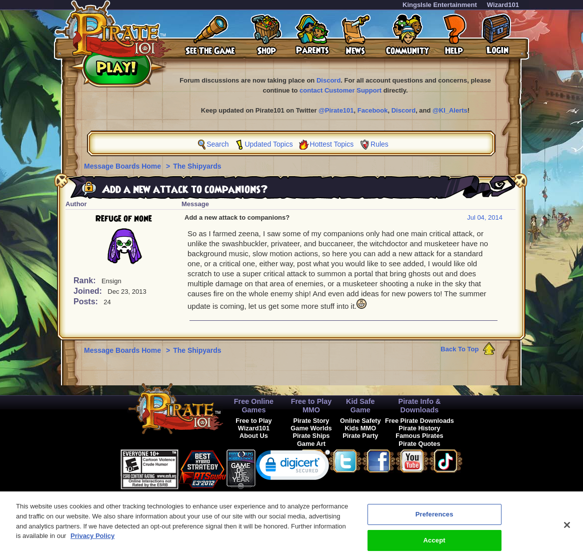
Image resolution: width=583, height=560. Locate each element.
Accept (435, 544)
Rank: (86, 280)
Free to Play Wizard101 (254, 424)
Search (217, 144)
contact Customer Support (341, 90)
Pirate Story (312, 420)
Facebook (373, 110)
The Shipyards (197, 166)
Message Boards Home (123, 166)
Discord (328, 80)
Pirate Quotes (419, 443)
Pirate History (419, 428)
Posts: (87, 301)
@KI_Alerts (450, 110)
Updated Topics (268, 144)
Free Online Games (254, 405)
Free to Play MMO (311, 405)
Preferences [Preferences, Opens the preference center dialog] (435, 518)
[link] (293, 467)
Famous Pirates (419, 435)
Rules (379, 144)
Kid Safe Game (360, 405)
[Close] (567, 529)
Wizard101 (503, 5)
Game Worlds (311, 428)
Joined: (89, 291)
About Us (254, 435)
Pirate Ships (311, 435)
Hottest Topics (332, 144)
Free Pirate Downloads (419, 420)
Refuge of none (124, 219)
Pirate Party (360, 435)
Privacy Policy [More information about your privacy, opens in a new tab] (92, 539)
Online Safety (360, 420)
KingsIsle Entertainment (439, 5)
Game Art (311, 443)
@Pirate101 (336, 110)
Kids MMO (360, 428)
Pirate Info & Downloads (419, 405)
